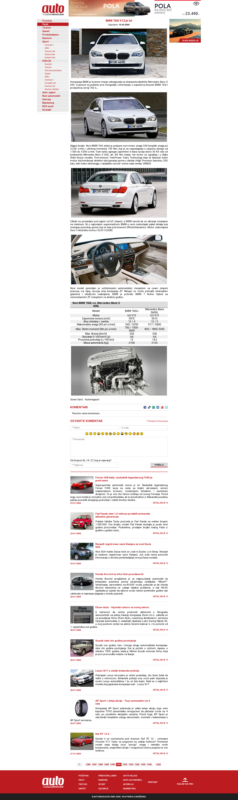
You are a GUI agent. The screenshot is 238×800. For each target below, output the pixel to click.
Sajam (48, 73)
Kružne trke (50, 54)
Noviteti (48, 64)
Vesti (45, 24)
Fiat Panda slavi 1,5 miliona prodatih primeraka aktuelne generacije (122, 515)
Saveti (45, 31)
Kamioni (47, 38)
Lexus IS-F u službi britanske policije (117, 670)
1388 (100, 764)
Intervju (46, 99)
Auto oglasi (48, 92)
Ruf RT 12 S (102, 733)
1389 (106, 764)
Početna (47, 20)
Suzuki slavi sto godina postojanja (115, 640)
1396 (149, 764)
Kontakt (46, 109)
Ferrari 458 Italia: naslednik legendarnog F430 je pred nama (123, 479)
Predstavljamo (50, 34)
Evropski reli (50, 83)
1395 (143, 764)
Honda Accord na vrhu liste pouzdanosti (119, 574)
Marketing (48, 102)
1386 (88, 764)
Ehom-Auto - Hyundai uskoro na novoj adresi (122, 607)
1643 (158, 764)
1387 (94, 764)
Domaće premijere (53, 70)
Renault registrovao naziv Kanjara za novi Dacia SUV (123, 546)
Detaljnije (159, 503)
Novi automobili (51, 95)
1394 (137, 764)
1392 (124, 764)
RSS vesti (47, 106)
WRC (47, 48)
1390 (112, 764)
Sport (45, 41)
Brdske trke (50, 57)
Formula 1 (49, 45)
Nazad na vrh (185, 784)
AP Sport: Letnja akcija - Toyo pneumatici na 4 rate (122, 702)
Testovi (46, 27)
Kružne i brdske (52, 89)
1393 (131, 764)
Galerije (46, 60)
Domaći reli (50, 51)
